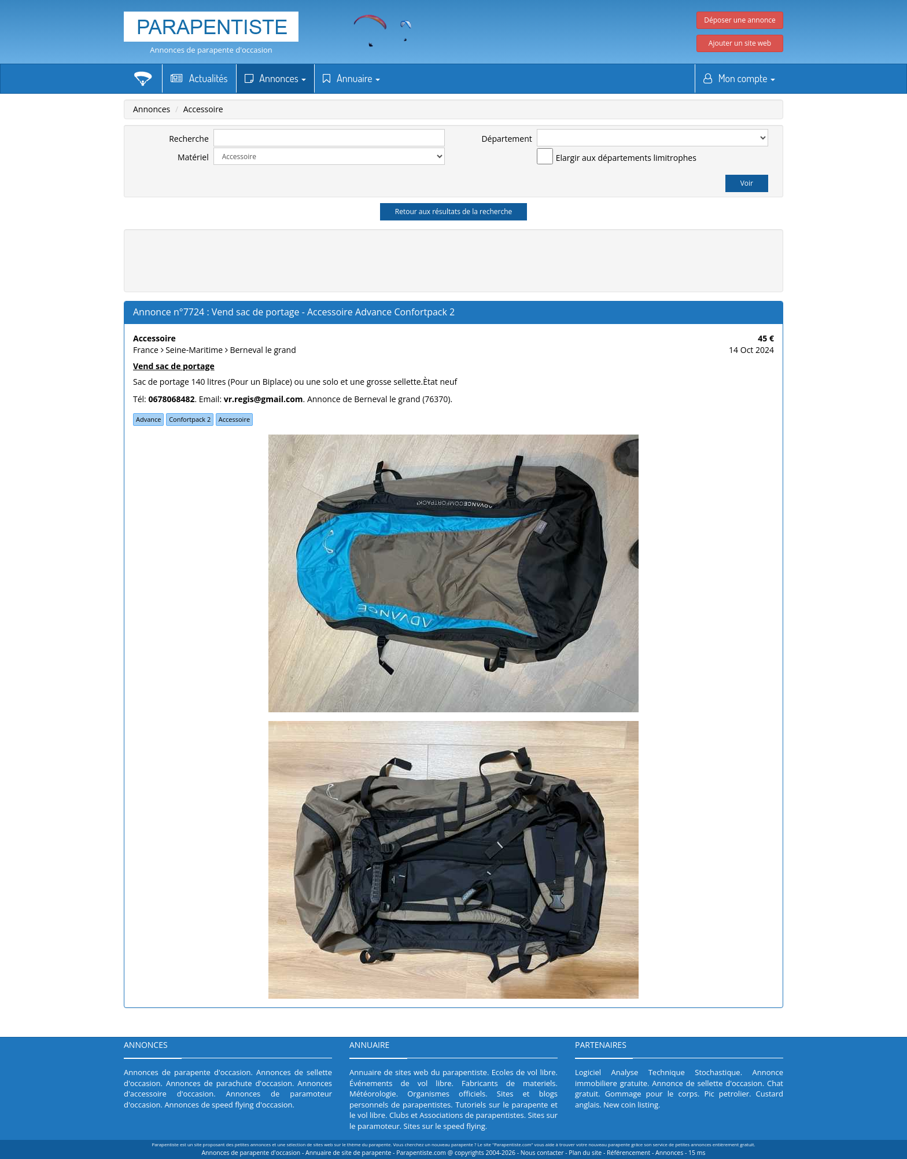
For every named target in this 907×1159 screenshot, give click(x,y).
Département (506, 138)
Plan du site (585, 1153)
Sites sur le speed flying (444, 1126)
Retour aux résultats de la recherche (454, 211)
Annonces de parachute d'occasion (229, 1083)
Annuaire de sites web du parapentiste (418, 1072)
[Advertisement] (453, 259)
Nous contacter (542, 1153)
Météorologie (372, 1093)
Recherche (189, 138)
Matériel (193, 157)
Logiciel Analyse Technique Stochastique (657, 1072)
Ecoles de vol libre (524, 1072)
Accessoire (203, 109)
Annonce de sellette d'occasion (707, 1083)
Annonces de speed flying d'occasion (228, 1104)
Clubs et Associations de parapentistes (456, 1115)
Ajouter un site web (740, 43)
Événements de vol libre (400, 1083)
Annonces (276, 78)
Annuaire (351, 78)
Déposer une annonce (740, 20)
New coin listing (630, 1104)
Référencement (628, 1153)
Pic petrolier (726, 1093)
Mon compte (739, 78)
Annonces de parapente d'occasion (211, 50)
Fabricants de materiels (509, 1083)
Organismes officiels (446, 1093)
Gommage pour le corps (651, 1093)
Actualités (199, 78)
